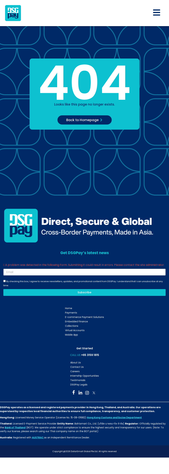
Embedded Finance (76, 322)
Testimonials (77, 380)
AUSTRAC (38, 438)
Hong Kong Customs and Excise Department (114, 418)
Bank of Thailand (15, 428)
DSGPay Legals (78, 385)
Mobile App (71, 335)
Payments (71, 313)
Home (68, 308)
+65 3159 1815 (90, 355)
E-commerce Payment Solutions (84, 317)
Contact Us (77, 367)
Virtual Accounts (74, 331)
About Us (75, 363)
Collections (71, 326)
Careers (75, 372)
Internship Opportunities (84, 376)
